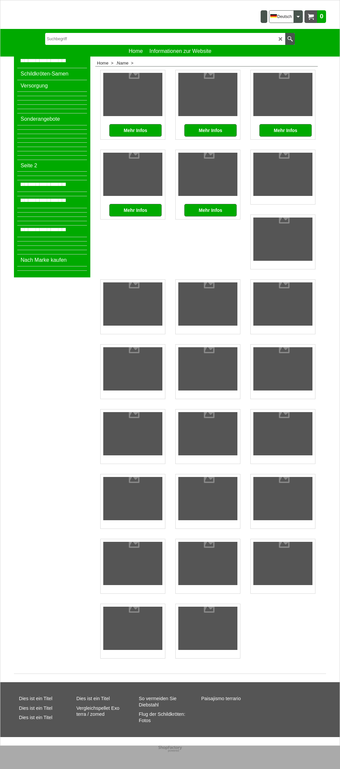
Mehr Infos (135, 130)
